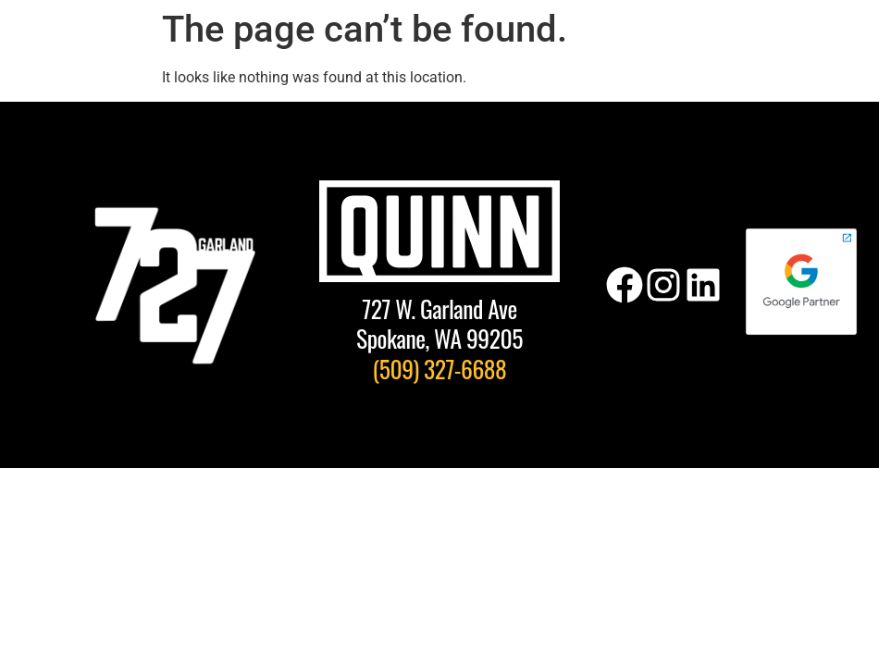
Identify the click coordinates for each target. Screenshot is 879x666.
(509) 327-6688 (440, 368)
